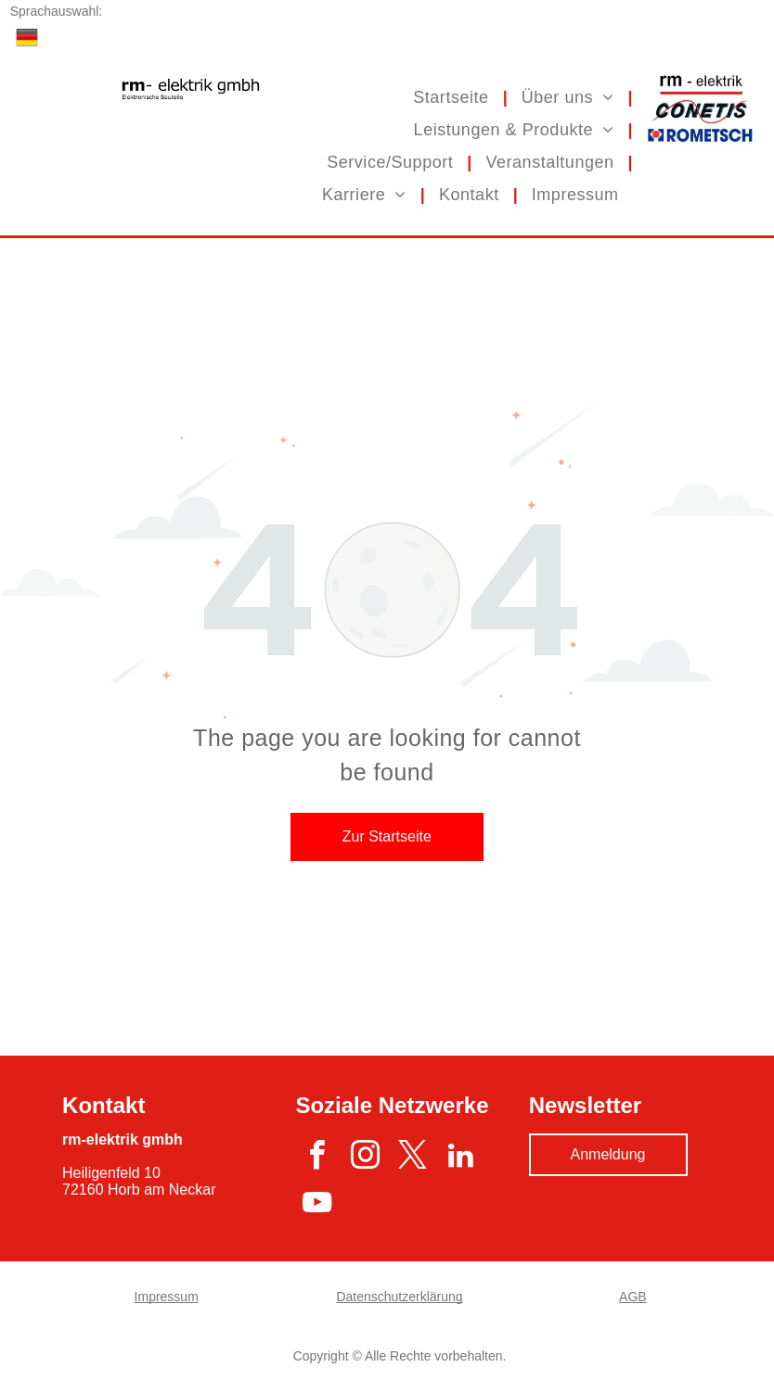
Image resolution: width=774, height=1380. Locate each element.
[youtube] (317, 1206)
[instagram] (365, 1157)
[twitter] (412, 1157)
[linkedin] (461, 1157)
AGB (633, 1296)
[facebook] (317, 1157)
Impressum (167, 1296)
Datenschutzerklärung (399, 1296)
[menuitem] (453, 97)
